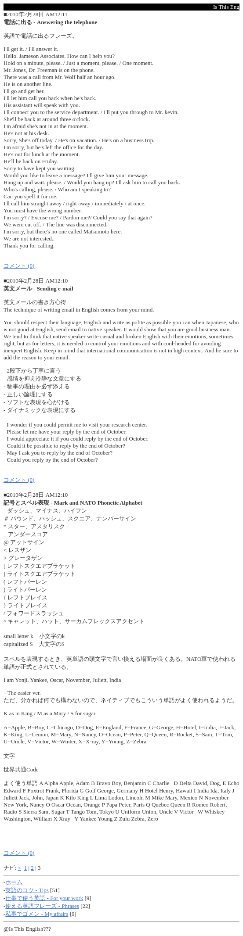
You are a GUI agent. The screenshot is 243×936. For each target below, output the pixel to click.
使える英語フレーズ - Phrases (42, 906)
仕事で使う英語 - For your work (44, 898)
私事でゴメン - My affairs (36, 914)
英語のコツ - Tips (26, 890)
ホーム (13, 882)
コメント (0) (19, 265)
